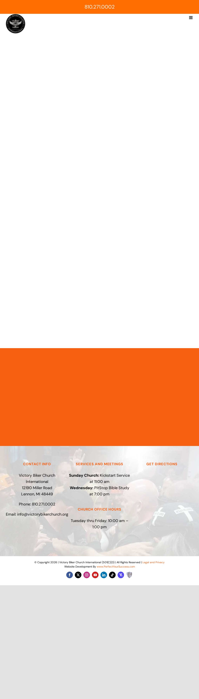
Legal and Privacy (153, 562)
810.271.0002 (100, 7)
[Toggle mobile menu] (191, 18)
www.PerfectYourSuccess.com (116, 566)
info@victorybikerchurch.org (42, 514)
